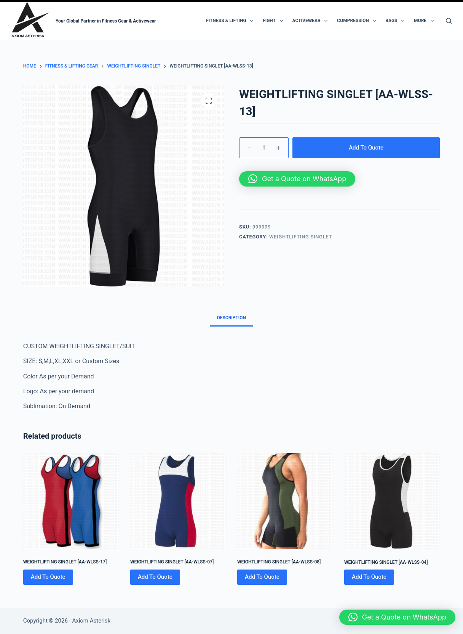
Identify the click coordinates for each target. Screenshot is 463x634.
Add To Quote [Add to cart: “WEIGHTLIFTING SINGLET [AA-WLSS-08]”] (262, 576)
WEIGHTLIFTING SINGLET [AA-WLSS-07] (172, 562)
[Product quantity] (264, 147)
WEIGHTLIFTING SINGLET (300, 237)
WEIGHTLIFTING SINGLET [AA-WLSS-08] (279, 562)
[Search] (449, 21)
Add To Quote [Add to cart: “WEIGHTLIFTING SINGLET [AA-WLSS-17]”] (48, 576)
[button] (297, 179)
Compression (358, 21)
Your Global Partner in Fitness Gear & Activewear (106, 21)
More (425, 21)
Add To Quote (366, 147)
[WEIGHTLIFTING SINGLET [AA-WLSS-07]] (178, 501)
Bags (396, 21)
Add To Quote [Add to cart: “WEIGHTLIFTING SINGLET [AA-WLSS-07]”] (155, 576)
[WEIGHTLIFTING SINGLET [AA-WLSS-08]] (285, 501)
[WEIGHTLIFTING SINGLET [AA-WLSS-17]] (71, 501)
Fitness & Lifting (231, 21)
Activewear (311, 21)
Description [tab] (231, 317)
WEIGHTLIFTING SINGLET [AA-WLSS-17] (65, 562)
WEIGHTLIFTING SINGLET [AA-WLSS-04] (386, 562)
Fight (274, 21)
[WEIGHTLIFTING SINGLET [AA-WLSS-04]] (392, 501)
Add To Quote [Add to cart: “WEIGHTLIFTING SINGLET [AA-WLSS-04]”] (369, 576)
